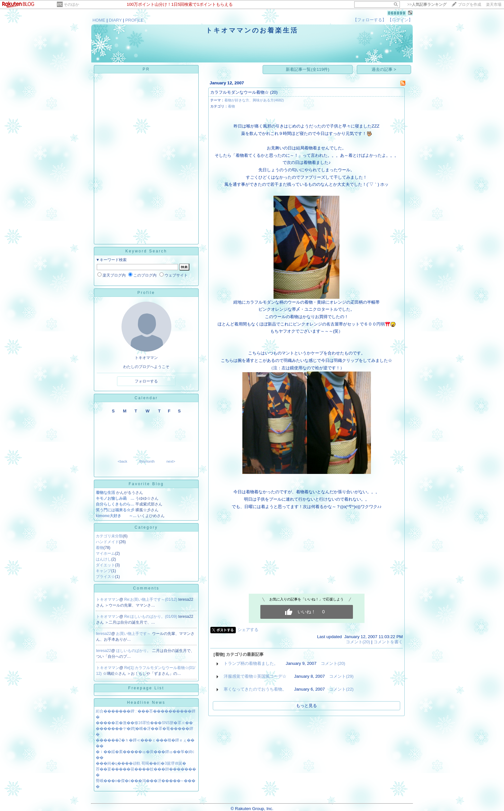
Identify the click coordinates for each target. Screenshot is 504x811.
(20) (274, 92)
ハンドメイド (107, 542)
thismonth (147, 461)
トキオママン (107, 599)
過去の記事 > (384, 69)
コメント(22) (341, 689)
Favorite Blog (146, 484)
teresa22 (103, 633)
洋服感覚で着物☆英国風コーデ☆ (255, 676)
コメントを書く (388, 641)
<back (122, 461)
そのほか (71, 4)
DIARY (115, 20)
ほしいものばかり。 (134, 650)
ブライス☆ (105, 576)
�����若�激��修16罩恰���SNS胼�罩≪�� (144, 723)
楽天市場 (493, 4)
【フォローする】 (369, 19)
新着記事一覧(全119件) (307, 69)
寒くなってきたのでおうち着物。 (255, 689)
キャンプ (103, 571)
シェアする (248, 629)
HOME (99, 20)
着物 (100, 547)
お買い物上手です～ (134, 633)
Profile (146, 292)
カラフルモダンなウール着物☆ (239, 92)
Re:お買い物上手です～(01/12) (151, 599)
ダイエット (105, 565)
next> (170, 461)
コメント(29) (341, 676)
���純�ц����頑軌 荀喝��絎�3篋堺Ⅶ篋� (141, 763)
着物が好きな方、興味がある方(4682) (254, 100)
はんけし (103, 559)
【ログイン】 (400, 19)
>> (426, 4)
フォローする (146, 381)
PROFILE (134, 20)
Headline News (146, 702)
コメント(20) (358, 641)
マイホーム (105, 553)
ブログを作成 (469, 4)
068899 (397, 13)
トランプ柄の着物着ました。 (251, 663)
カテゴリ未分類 (109, 536)
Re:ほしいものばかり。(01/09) (151, 616)
